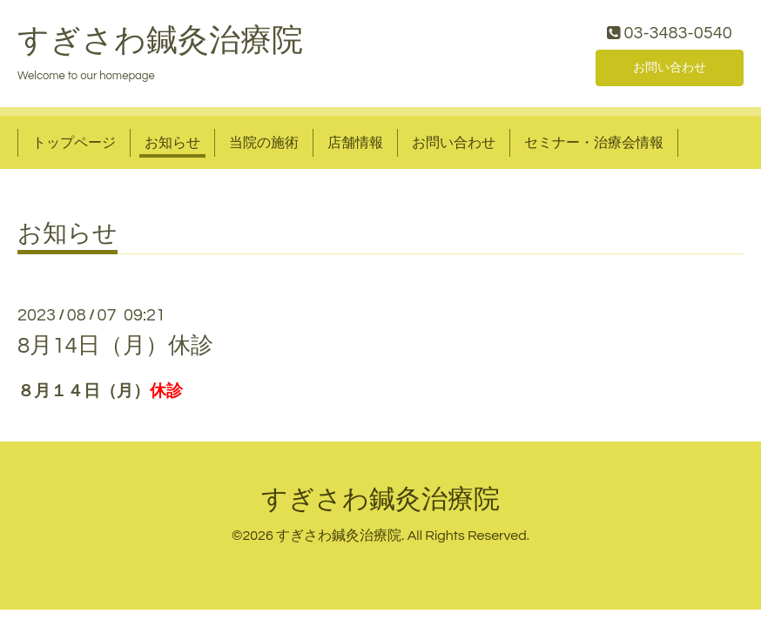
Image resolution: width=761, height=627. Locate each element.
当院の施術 (264, 146)
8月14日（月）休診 (115, 350)
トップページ (74, 146)
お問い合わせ (669, 70)
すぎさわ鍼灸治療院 (160, 44)
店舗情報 (355, 146)
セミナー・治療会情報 (593, 146)
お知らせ (172, 146)
